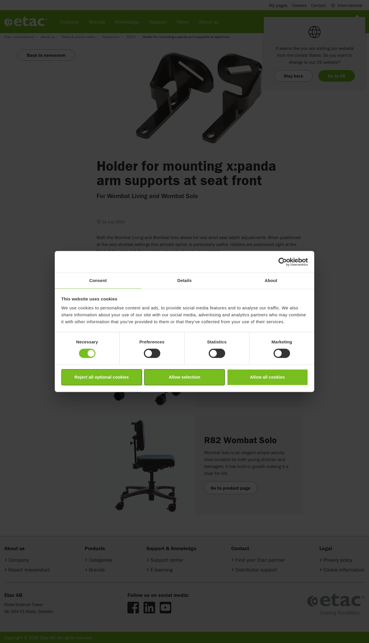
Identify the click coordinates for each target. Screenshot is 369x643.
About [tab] (271, 280)
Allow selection (184, 377)
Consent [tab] (98, 280)
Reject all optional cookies (101, 377)
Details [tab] (184, 280)
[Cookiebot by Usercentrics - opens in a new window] (282, 261)
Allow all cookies (267, 377)
